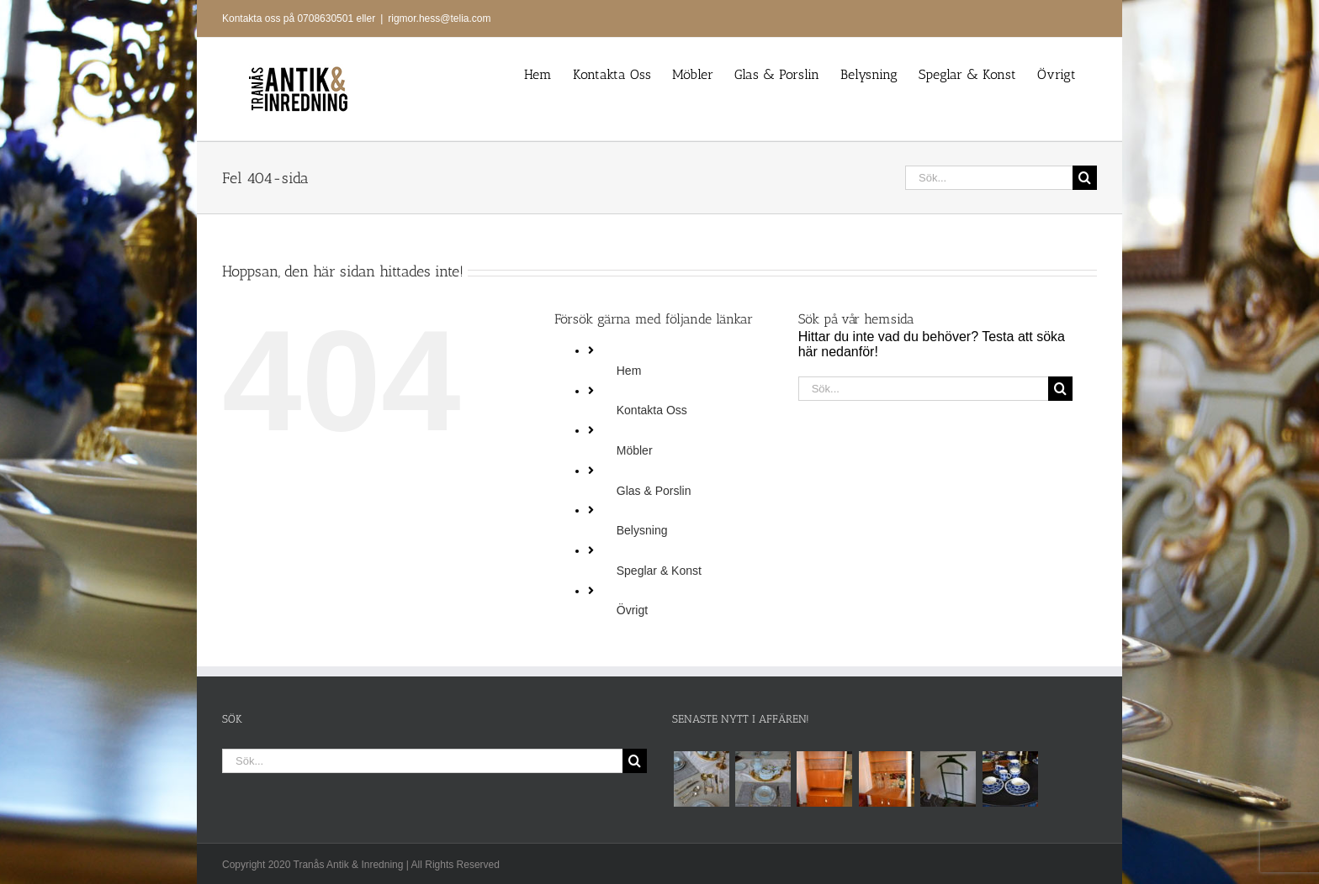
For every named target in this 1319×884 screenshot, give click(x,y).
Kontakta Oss (652, 410)
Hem (629, 370)
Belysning (642, 530)
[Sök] (1085, 178)
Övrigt (632, 610)
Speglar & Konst (659, 570)
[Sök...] (989, 178)
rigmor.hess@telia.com (439, 18)
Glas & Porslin (654, 490)
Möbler (635, 450)
